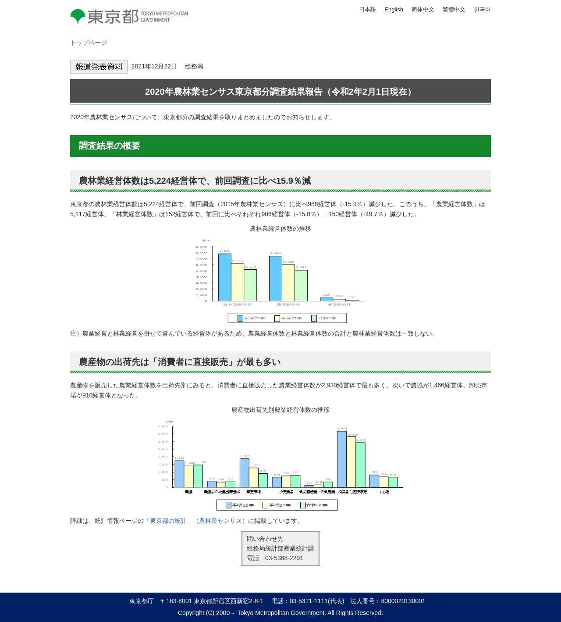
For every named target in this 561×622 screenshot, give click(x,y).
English (393, 9)
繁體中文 (454, 9)
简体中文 (423, 9)
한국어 (482, 9)
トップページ (88, 42)
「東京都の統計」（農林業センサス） (196, 520)
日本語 (367, 9)
